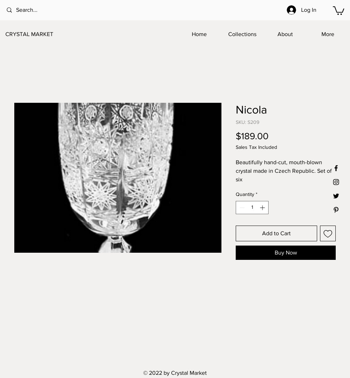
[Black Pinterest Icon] (336, 210)
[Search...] (35, 10)
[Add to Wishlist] (328, 233)
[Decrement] (241, 207)
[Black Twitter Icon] (336, 196)
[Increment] (263, 207)
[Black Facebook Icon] (336, 168)
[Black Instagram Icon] (336, 182)
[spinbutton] (252, 207)
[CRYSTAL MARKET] (40, 34)
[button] (338, 10)
